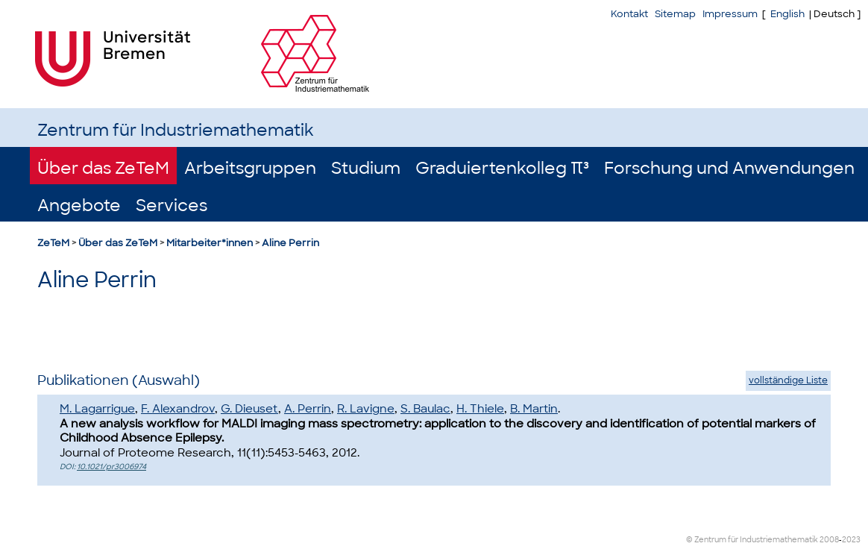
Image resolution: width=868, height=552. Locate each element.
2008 (829, 540)
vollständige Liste (788, 380)
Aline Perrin (290, 242)
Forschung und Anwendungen (729, 168)
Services (171, 205)
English (787, 13)
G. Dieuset (249, 408)
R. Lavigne (365, 408)
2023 (851, 540)
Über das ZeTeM (103, 168)
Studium (365, 168)
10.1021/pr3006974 (111, 466)
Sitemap (675, 13)
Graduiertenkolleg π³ (502, 168)
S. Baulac (425, 408)
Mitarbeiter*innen (209, 242)
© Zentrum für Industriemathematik (752, 540)
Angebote (79, 205)
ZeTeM (53, 242)
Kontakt (629, 13)
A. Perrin (307, 408)
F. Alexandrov (178, 408)
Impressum (730, 13)
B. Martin (534, 408)
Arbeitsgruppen (250, 168)
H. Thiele (480, 408)
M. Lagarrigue (97, 408)
